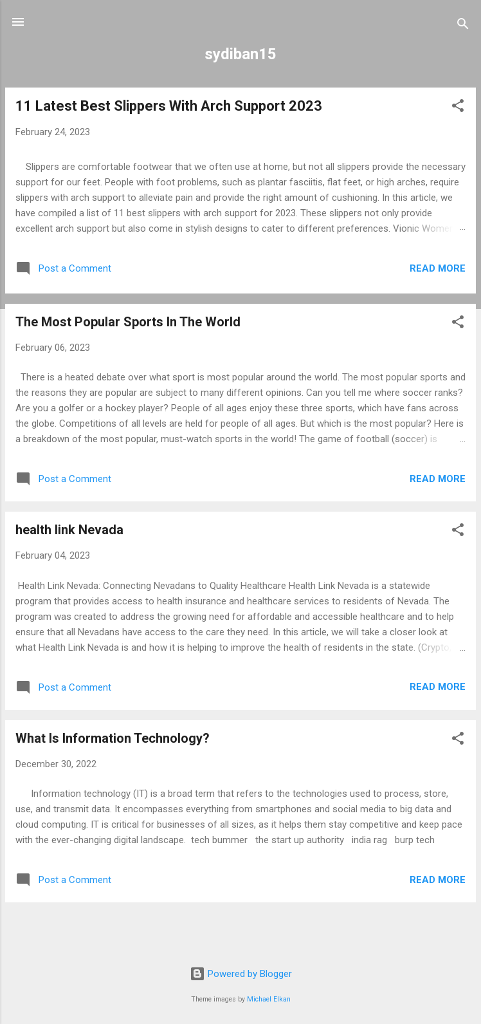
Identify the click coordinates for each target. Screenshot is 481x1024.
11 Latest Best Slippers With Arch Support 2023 (168, 106)
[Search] (463, 26)
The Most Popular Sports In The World (127, 322)
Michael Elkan (269, 999)
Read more (438, 268)
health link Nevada (69, 529)
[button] (458, 108)
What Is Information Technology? (112, 738)
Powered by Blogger (241, 974)
